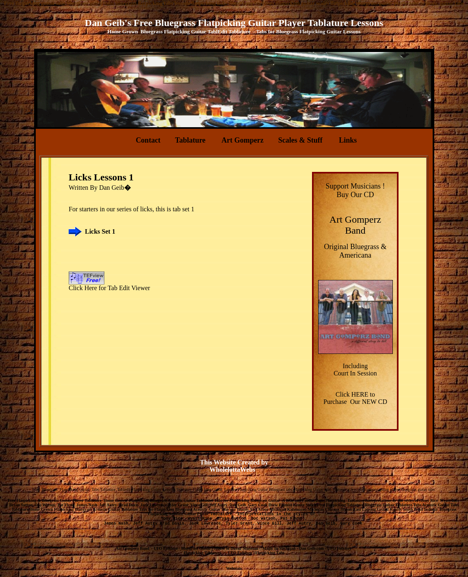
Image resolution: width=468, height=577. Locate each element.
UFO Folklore (339, 548)
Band (355, 230)
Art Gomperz (242, 140)
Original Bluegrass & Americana (355, 251)
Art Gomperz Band (133, 548)
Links (348, 140)
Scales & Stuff (301, 140)
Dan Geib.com (311, 548)
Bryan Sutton (234, 518)
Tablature (190, 140)
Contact (148, 140)
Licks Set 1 (100, 231)
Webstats (234, 568)
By (94, 187)
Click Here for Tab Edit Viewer (109, 287)
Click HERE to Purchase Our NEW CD (355, 398)
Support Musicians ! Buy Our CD (355, 190)
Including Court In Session (355, 369)
